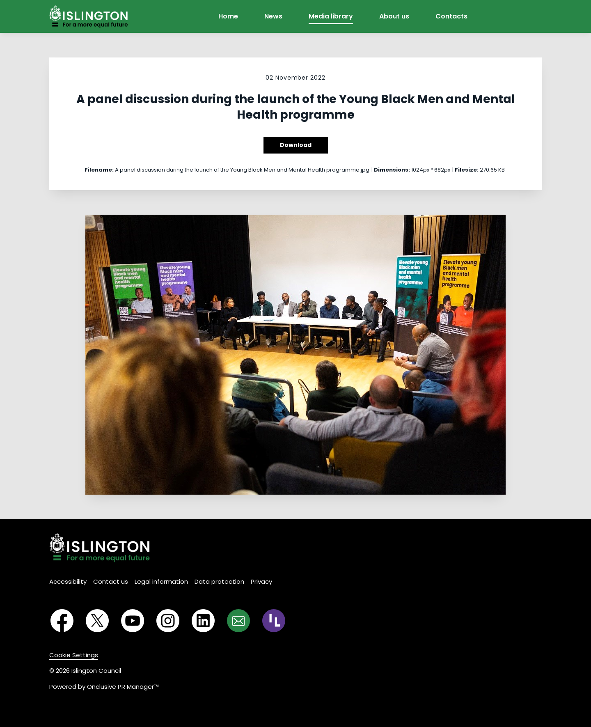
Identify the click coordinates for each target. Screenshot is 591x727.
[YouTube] (132, 620)
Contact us (110, 581)
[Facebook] (61, 620)
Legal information (161, 581)
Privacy (261, 581)
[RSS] (273, 620)
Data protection (219, 581)
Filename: (99, 170)
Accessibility (68, 581)
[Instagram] (167, 620)
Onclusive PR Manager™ (123, 686)
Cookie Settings (73, 655)
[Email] (238, 620)
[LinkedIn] (203, 620)
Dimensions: (392, 170)
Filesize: (467, 170)
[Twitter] (97, 620)
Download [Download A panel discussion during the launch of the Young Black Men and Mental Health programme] (296, 145)
